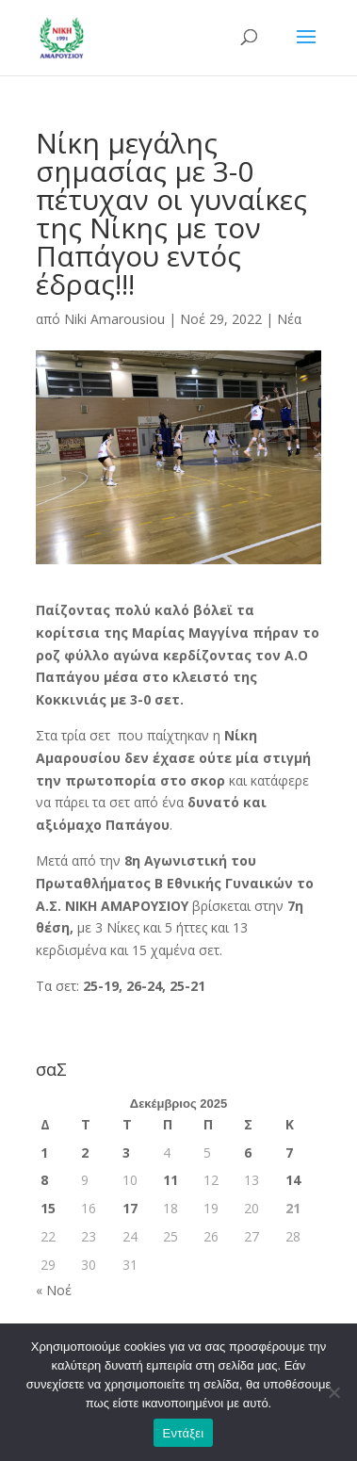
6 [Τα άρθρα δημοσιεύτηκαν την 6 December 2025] (248, 1152)
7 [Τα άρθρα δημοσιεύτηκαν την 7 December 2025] (289, 1152)
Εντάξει (183, 1433)
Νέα (289, 319)
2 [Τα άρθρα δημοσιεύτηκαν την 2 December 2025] (85, 1152)
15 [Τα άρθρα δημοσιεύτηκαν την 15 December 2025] (48, 1208)
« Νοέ (54, 1290)
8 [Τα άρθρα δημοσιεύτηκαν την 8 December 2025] (44, 1180)
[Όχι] (333, 1392)
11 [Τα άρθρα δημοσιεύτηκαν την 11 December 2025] (170, 1180)
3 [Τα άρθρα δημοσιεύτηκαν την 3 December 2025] (126, 1152)
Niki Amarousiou (114, 319)
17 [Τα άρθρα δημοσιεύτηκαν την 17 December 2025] (130, 1208)
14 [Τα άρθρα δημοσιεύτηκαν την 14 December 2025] (292, 1180)
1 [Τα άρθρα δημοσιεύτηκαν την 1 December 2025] (44, 1152)
